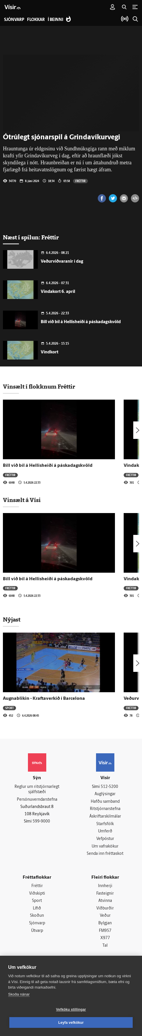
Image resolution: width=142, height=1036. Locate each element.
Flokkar (36, 20)
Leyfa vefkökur (71, 1023)
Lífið (37, 908)
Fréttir (80, 181)
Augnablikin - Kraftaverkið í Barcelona (44, 698)
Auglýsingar (105, 794)
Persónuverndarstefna (37, 800)
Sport (9, 708)
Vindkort (49, 352)
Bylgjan (105, 923)
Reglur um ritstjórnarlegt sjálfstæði (37, 790)
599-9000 (41, 821)
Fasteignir (105, 893)
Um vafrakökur (105, 846)
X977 (105, 938)
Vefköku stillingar (71, 1009)
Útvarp (37, 931)
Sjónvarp (37, 923)
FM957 (105, 931)
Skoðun (37, 916)
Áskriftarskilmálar (105, 816)
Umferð (105, 831)
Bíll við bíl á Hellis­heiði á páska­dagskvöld (81, 322)
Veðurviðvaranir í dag (62, 261)
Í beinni (55, 20)
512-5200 (109, 787)
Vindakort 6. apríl (58, 292)
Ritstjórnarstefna (105, 809)
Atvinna (105, 901)
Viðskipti (37, 893)
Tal (105, 946)
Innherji (105, 886)
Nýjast (11, 619)
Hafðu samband (105, 802)
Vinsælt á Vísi (22, 500)
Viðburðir (105, 908)
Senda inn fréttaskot (105, 854)
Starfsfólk (105, 824)
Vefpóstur (105, 839)
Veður (105, 916)
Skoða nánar (19, 994)
